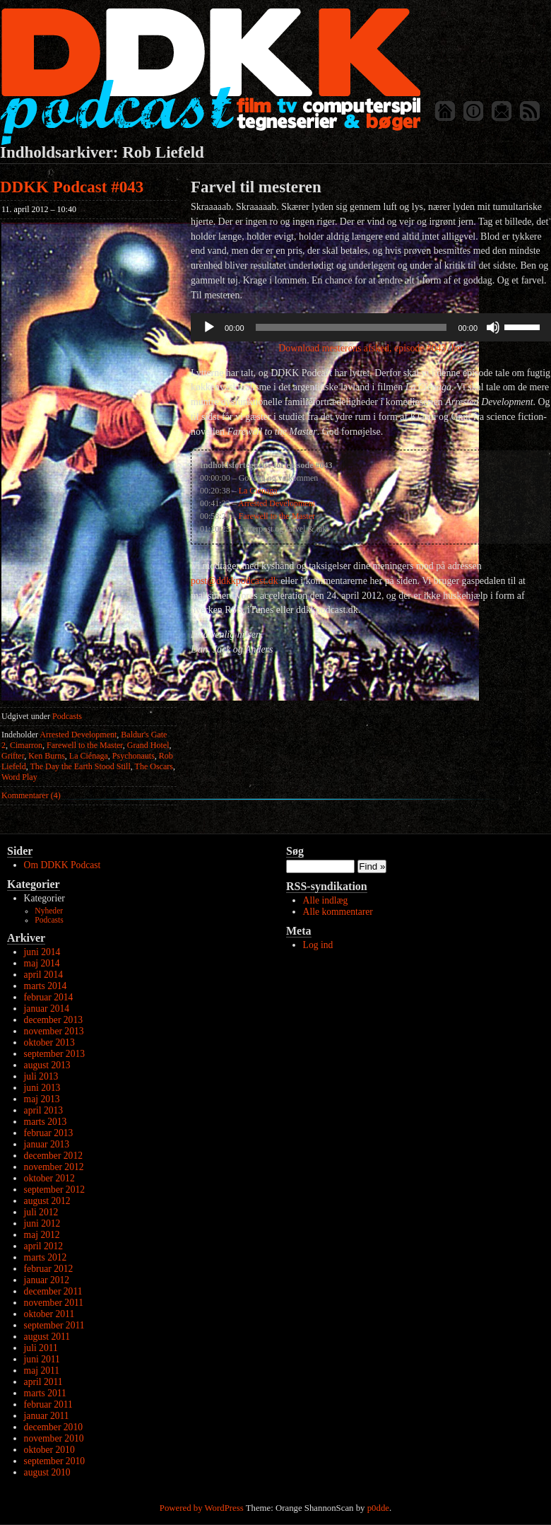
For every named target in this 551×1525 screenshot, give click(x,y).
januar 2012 (47, 1280)
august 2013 (47, 1065)
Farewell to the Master (85, 745)
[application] (371, 327)
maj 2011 (41, 1370)
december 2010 (53, 1427)
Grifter (12, 756)
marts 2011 (45, 1393)
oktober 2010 (49, 1449)
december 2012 (53, 1155)
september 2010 (54, 1461)
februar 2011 (48, 1404)
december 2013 (53, 1020)
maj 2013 (42, 1099)
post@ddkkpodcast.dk (234, 580)
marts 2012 (45, 1257)
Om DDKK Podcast (62, 865)
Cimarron (26, 745)
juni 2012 (42, 1223)
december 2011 (53, 1291)
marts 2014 (45, 986)
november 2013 (54, 1031)
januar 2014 (47, 1008)
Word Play (19, 777)
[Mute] (493, 327)
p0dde (378, 1508)
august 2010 (47, 1472)
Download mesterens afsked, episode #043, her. (371, 348)
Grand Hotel (148, 745)
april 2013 (44, 1110)
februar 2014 (48, 997)
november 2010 (54, 1438)
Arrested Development (78, 735)
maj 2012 (42, 1234)
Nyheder (49, 911)
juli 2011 (41, 1348)
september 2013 (54, 1053)
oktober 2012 (49, 1178)
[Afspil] (209, 327)
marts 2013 (45, 1121)
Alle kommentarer (338, 911)
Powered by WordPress (202, 1508)
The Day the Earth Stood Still (80, 766)
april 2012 (44, 1246)
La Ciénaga (88, 756)
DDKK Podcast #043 (71, 187)
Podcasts (67, 716)
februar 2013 (48, 1133)
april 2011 (43, 1382)
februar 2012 (48, 1268)
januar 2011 (46, 1415)
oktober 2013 (49, 1042)
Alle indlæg (325, 900)
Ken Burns (46, 756)
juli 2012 (41, 1212)
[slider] (351, 327)
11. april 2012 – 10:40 (38, 209)
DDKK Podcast (210, 76)
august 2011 (47, 1336)
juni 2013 (42, 1087)
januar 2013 (47, 1144)
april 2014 (44, 974)
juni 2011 (42, 1359)
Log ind (318, 945)
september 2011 (54, 1325)
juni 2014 (42, 952)
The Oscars (154, 766)
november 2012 (54, 1167)
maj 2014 (42, 963)
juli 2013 (41, 1076)
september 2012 (54, 1189)
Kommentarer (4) (31, 795)
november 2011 (53, 1302)
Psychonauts (133, 756)
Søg (295, 851)
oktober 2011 (49, 1314)
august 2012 (47, 1201)
